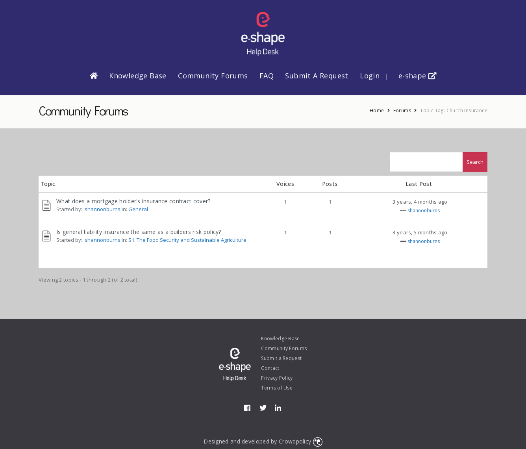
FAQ (266, 75)
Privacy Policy (277, 378)
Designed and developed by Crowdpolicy (263, 441)
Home (377, 110)
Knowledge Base (138, 75)
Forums (402, 110)
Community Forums (213, 75)
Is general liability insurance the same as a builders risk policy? (138, 232)
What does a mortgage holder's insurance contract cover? (133, 201)
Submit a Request (316, 75)
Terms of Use (277, 387)
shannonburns (102, 209)
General (138, 209)
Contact (270, 368)
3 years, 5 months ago (420, 232)
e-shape (417, 75)
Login (370, 75)
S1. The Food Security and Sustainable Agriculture (187, 239)
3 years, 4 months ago (420, 201)
